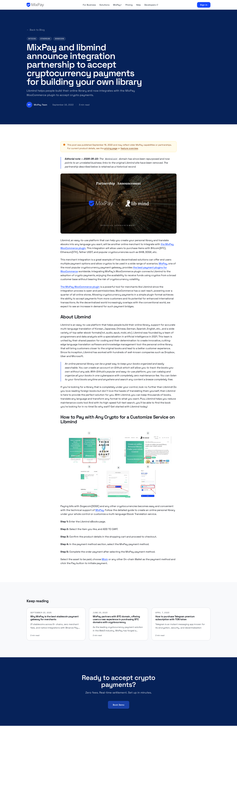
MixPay (163, 263)
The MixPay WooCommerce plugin (80, 286)
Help (138, 4)
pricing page (110, 148)
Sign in (203, 4)
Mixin (105, 559)
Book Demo (118, 704)
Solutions (104, 4)
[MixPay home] (35, 5)
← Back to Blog (36, 29)
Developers (151, 4)
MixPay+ (117, 4)
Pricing (129, 4)
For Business (89, 4)
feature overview (129, 148)
